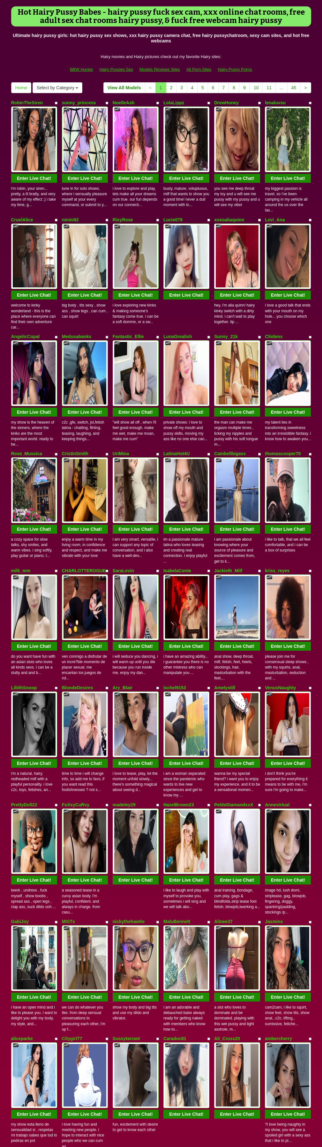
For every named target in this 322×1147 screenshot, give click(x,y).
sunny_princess (79, 102)
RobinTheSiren (27, 102)
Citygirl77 (72, 794)
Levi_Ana (275, 189)
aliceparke (22, 794)
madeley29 (124, 621)
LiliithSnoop (24, 534)
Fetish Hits (156, 1132)
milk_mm (21, 448)
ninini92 (70, 189)
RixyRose (123, 189)
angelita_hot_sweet (82, 880)
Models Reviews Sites (159, 69)
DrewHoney (226, 102)
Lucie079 (173, 189)
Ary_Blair (122, 534)
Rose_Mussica (26, 362)
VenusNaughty (280, 534)
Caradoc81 (174, 794)
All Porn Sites (198, 69)
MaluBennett (176, 707)
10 (256, 87)
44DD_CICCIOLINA (183, 880)
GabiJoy (20, 707)
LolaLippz (173, 102)
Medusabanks (77, 275)
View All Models (124, 87)
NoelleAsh (123, 102)
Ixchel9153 (174, 534)
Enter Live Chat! (34, 147)
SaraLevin (123, 448)
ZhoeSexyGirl (25, 967)
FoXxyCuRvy (75, 621)
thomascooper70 (283, 362)
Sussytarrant (126, 794)
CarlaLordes (227, 880)
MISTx (68, 707)
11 (269, 87)
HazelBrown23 (178, 621)
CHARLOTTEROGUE (84, 448)
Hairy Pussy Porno (235, 69)
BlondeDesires (77, 534)
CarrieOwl (123, 880)
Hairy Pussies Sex (116, 69)
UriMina (121, 362)
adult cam (281, 1086)
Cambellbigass (230, 362)
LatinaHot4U (176, 362)
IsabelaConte (177, 448)
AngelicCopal (25, 275)
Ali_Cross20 (227, 794)
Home (21, 87)
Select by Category (57, 87)
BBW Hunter (81, 69)
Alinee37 (223, 707)
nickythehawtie (129, 707)
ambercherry (278, 794)
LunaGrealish (177, 275)
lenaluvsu (275, 102)
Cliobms (273, 275)
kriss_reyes (277, 448)
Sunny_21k (226, 275)
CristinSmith (75, 362)
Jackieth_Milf (228, 448)
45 (293, 87)
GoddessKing (25, 880)
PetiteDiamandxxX (233, 621)
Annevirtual (277, 621)
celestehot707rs (282, 880)
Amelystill (224, 534)
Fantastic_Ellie (128, 275)
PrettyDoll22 (24, 621)
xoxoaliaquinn (229, 189)
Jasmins (274, 707)
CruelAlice (22, 189)
